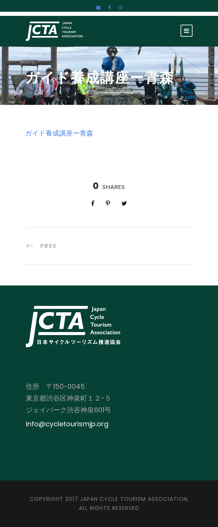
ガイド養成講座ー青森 (59, 133)
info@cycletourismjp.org (67, 424)
